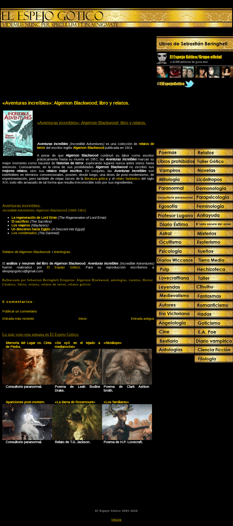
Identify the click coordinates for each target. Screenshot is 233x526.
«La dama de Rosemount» (75, 402)
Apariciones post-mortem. (25, 402)
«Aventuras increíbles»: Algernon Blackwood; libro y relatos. (65, 103)
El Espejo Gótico (63, 267)
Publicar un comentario (19, 311)
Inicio (82, 318)
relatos (34, 284)
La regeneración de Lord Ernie (34, 217)
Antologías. (62, 252)
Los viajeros (20, 225)
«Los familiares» (116, 402)
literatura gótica (96, 178)
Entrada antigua (142, 318)
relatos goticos (79, 284)
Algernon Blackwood (92, 280)
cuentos (134, 280)
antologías (119, 280)
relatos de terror (53, 284)
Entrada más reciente (18, 318)
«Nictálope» (112, 343)
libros (22, 284)
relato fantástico (128, 178)
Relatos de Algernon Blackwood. (26, 252)
